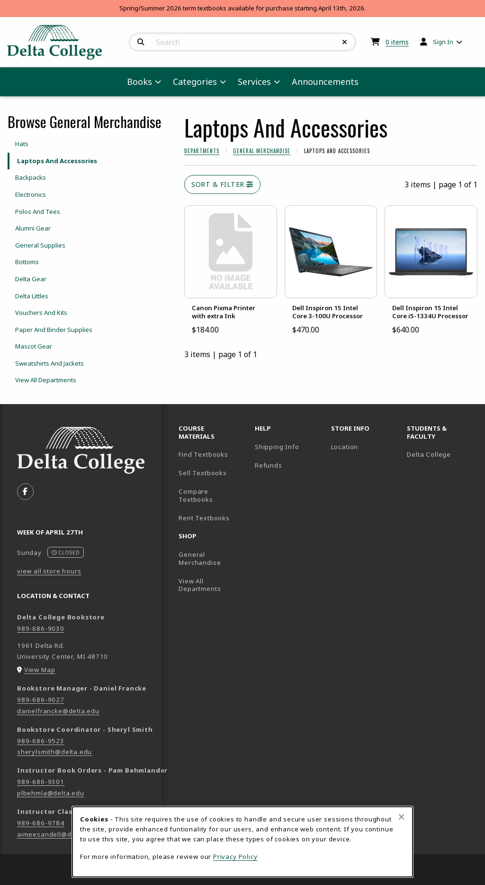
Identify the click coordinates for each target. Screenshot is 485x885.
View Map (39, 669)
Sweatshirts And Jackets (49, 363)
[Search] (141, 42)
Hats (21, 143)
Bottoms (27, 262)
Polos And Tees (37, 211)
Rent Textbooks (204, 518)
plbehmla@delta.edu (50, 793)
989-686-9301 (40, 781)
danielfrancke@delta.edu (58, 711)
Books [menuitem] (139, 81)
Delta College (441, 454)
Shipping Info (277, 446)
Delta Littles (31, 296)
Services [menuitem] (254, 81)
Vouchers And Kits (41, 312)
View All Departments (45, 380)
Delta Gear (30, 279)
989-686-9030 (40, 628)
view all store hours (49, 571)
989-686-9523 (40, 741)
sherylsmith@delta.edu (54, 751)
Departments (201, 151)
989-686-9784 (40, 823)
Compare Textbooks (213, 495)
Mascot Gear (33, 346)
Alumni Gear (33, 228)
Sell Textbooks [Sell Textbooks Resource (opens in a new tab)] (203, 473)
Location (345, 446)
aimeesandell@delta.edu (57, 834)
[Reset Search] (344, 42)
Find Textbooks (203, 454)
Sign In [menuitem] (443, 41)
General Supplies (40, 245)
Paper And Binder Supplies (53, 329)
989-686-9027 (40, 699)
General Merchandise (261, 151)
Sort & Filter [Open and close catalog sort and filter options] (222, 184)
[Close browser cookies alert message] (401, 817)
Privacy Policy (235, 856)
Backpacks (30, 177)
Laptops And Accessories (57, 161)
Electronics (30, 194)
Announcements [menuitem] (325, 81)
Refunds (268, 465)
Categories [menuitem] (195, 81)
